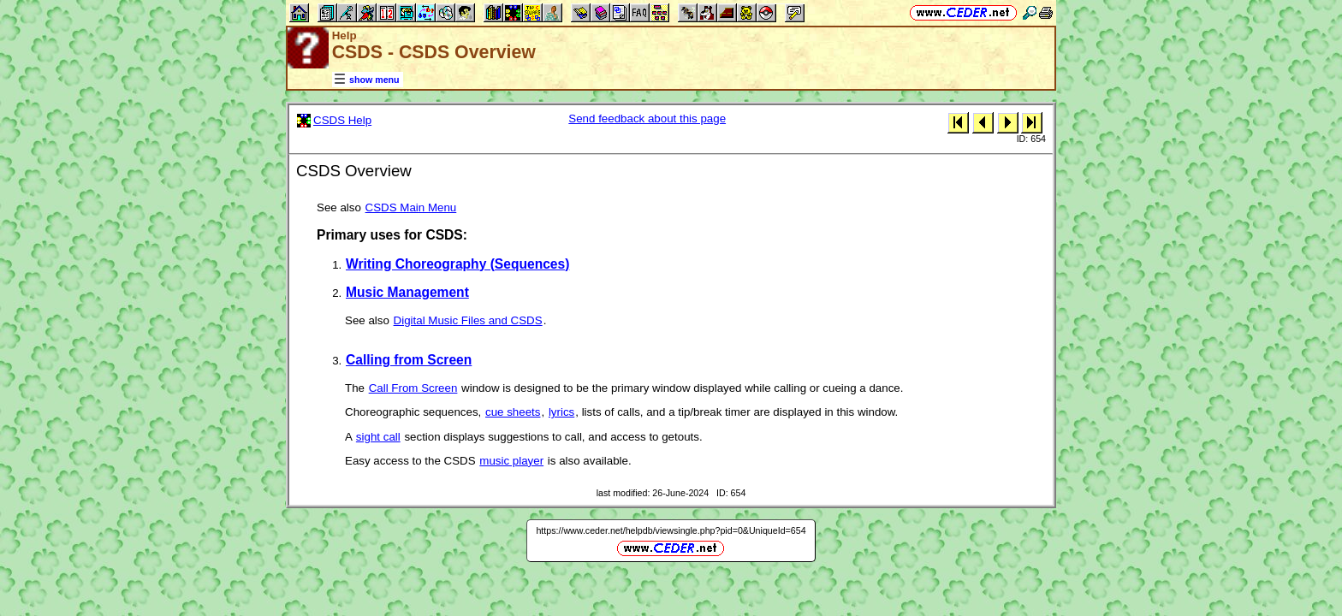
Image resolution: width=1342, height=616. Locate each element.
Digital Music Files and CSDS (468, 320)
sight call (378, 436)
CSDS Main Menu (411, 207)
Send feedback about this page (647, 118)
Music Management (407, 292)
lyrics (561, 412)
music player (511, 460)
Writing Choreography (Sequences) (457, 264)
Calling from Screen (409, 359)
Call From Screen (413, 388)
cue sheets (512, 412)
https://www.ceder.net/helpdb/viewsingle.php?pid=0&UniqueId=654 (670, 530)
